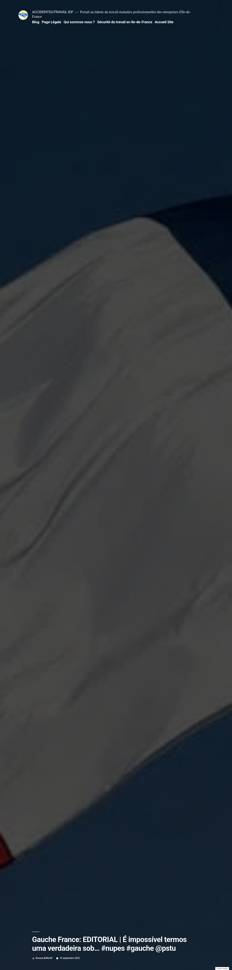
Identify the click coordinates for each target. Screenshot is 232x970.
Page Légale (51, 22)
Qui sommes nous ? (79, 22)
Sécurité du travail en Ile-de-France (124, 22)
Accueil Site (164, 22)
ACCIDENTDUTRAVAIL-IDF (52, 12)
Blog (35, 22)
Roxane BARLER (44, 958)
